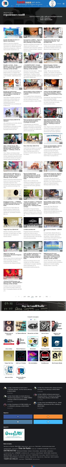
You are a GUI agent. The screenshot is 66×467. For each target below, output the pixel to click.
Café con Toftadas (21, 358)
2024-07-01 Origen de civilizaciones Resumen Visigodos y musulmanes (13, 250)
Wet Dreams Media (57, 358)
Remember (33, 344)
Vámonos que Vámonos (57, 329)
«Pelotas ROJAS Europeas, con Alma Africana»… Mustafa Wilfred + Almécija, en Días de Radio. (13, 278)
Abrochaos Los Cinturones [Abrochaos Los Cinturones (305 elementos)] (9, 441)
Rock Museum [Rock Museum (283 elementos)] (21, 452)
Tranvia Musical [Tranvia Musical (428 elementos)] (28, 454)
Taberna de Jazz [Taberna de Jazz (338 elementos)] (33, 452)
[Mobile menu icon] (63, 4)
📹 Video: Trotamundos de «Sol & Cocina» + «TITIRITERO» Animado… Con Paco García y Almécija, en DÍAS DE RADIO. (19, 384)
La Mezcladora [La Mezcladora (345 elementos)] (50, 446)
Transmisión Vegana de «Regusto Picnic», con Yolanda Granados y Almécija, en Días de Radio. (53, 170)
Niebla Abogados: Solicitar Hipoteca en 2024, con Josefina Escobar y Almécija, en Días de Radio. (52, 62)
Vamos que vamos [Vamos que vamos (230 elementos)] (36, 454)
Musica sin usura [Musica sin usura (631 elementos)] (8, 450)
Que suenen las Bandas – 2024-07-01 (53, 225)
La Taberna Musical (21, 328)
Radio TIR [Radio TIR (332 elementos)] (48, 450)
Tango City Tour (9, 358)
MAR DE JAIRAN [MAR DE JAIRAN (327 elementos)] (47, 448)
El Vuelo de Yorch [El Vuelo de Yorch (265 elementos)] (52, 443)
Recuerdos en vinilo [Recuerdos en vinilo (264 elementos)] (54, 450)
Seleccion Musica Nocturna (21, 373)
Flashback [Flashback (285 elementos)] (30, 446)
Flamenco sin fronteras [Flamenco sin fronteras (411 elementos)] (22, 446)
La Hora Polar (57, 344)
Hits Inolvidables (33, 358)
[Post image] (5, 383)
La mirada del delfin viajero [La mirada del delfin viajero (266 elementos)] (9, 448)
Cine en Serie (45, 328)
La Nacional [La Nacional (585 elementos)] (17, 448)
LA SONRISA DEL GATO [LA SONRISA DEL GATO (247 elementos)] (25, 448)
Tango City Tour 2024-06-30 (11, 224)
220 (36, 292)
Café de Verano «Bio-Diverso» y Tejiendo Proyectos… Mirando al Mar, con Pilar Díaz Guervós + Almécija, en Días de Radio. (12, 170)
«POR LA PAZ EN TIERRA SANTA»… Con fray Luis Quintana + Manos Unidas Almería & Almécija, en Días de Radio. (53, 88)
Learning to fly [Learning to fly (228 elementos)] (32, 448)
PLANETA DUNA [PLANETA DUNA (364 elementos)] (35, 450)
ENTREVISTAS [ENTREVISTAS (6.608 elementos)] (10, 446)
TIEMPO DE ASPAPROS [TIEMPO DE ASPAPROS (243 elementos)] (54, 452)
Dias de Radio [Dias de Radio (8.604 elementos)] (25, 443)
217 (25, 292)
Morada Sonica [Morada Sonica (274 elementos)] (54, 448)
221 (40, 292)
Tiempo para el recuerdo (9, 329)
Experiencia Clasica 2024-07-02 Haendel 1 (12, 115)
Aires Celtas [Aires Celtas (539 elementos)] (18, 441)
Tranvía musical (45, 344)
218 (28, 292)
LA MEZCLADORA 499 (29, 224)
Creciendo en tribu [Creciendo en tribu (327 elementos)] (7, 443)
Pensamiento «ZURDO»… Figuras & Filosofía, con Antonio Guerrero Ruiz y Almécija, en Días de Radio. (33, 36)
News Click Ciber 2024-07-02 (31, 141)
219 (32, 292)
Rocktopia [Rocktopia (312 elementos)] (27, 452)
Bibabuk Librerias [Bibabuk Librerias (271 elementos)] (24, 441)
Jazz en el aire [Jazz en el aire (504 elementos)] (43, 446)
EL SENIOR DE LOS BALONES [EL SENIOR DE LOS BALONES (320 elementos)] (43, 443)
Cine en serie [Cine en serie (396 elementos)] (38, 441)
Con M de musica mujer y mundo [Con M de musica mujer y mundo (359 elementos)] (48, 441)
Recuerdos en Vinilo (33, 328)
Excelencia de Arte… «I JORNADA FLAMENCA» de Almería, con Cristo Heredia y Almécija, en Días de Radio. (13, 198)
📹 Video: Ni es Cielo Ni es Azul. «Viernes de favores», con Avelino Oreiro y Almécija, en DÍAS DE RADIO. (49, 383)
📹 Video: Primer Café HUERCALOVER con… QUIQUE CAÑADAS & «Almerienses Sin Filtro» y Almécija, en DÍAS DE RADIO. (49, 399)
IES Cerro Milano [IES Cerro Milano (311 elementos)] (36, 446)
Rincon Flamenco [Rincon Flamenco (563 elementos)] (14, 452)
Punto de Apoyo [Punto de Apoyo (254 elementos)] (42, 450)
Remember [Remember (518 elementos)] (6, 452)
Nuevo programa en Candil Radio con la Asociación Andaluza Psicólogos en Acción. (32, 116)
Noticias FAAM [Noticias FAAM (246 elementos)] (22, 450)
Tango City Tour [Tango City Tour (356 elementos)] (40, 452)
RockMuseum (45, 358)
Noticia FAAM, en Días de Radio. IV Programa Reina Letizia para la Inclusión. (33, 88)
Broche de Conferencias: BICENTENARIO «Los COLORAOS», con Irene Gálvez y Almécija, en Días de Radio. (12, 88)
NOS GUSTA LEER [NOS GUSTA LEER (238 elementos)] (16, 450)
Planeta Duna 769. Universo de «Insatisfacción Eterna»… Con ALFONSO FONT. (52, 36)
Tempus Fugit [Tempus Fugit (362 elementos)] (47, 452)
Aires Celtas (9, 344)
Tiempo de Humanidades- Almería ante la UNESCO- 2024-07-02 (53, 141)
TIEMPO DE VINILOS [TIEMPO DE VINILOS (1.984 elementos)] (11, 454)
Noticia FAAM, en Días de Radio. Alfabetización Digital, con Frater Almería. (52, 198)
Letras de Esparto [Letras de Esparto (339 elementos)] (39, 448)
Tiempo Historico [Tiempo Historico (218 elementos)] (21, 454)
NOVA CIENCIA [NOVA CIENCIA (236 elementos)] (28, 450)
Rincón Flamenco (20, 344)
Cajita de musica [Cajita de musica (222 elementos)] (32, 441)
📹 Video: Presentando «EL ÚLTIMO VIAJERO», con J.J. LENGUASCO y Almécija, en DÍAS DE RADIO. (19, 400)
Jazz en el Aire (9, 372)
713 (47, 292)
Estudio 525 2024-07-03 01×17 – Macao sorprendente (12, 35)
